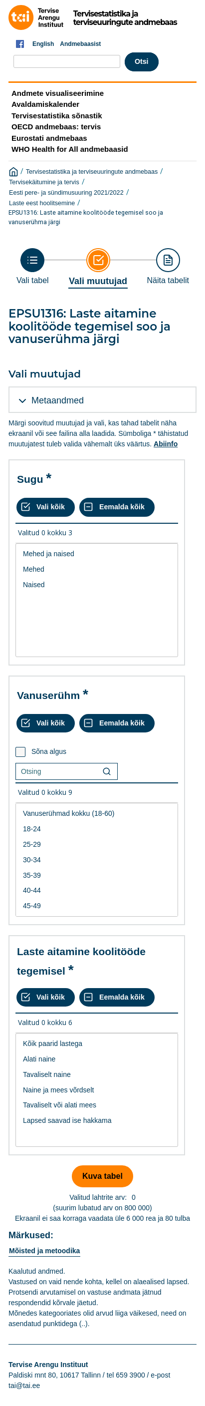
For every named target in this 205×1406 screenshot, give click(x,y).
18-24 (96, 829)
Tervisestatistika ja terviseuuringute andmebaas (92, 171)
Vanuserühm (48, 695)
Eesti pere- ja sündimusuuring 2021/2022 (66, 192)
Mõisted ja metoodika (44, 1251)
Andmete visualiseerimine (57, 93)
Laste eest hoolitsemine (42, 203)
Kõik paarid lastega (96, 1044)
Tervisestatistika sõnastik (56, 115)
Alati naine (96, 1059)
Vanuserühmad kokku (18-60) (96, 813)
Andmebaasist (80, 43)
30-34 (96, 860)
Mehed (96, 569)
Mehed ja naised (96, 554)
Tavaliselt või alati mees (96, 1105)
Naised (96, 585)
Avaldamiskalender (45, 104)
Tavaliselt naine (96, 1074)
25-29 (96, 844)
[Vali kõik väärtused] (45, 507)
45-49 (96, 906)
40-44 (96, 890)
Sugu (30, 479)
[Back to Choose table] (32, 266)
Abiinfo (166, 444)
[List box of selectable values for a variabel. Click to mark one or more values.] (96, 600)
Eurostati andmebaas (49, 138)
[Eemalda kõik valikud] (117, 507)
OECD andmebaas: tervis (56, 126)
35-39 (96, 875)
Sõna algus (48, 751)
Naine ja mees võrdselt (96, 1090)
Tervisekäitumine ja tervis (44, 182)
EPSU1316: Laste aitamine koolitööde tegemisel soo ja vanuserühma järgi (85, 217)
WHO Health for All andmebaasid (69, 149)
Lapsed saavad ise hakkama (96, 1120)
